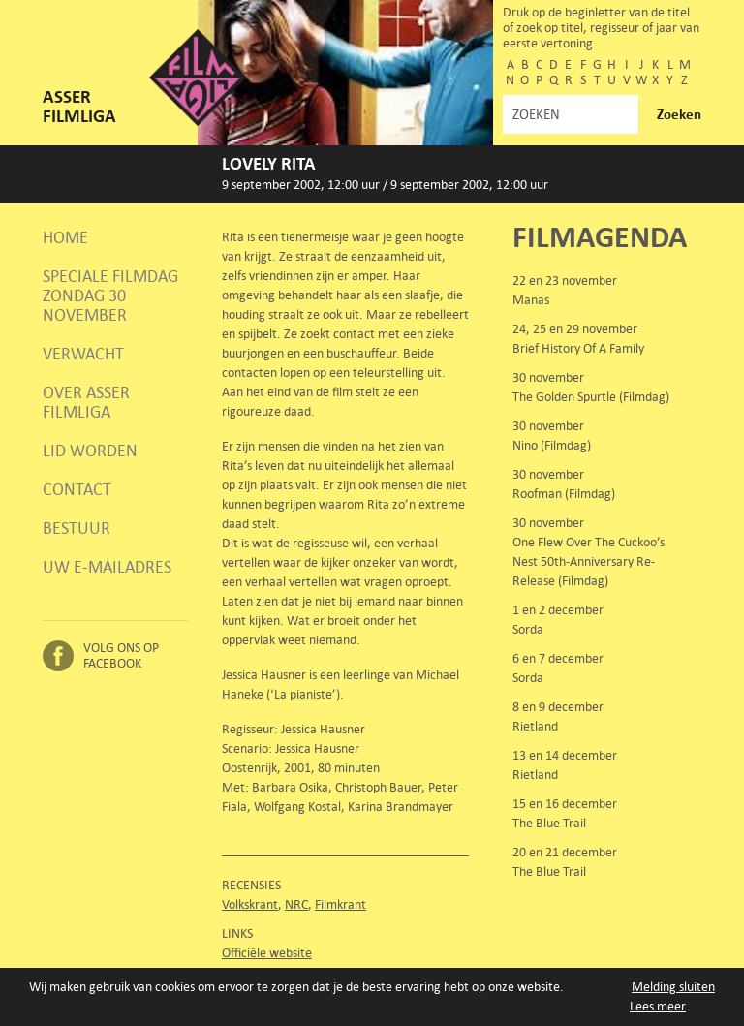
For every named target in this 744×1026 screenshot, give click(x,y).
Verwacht (83, 353)
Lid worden (90, 450)
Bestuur (76, 528)
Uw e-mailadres (107, 566)
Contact (77, 489)
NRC (296, 904)
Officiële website (267, 953)
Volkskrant (250, 904)
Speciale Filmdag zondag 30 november (110, 295)
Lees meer (658, 1006)
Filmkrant (340, 904)
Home (65, 237)
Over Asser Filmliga (86, 402)
